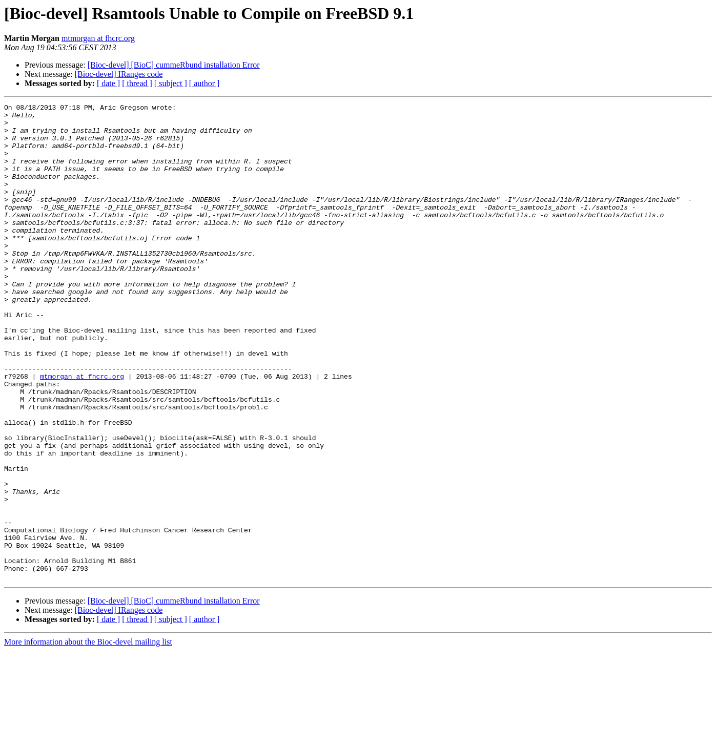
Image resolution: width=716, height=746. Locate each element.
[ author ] (204, 83)
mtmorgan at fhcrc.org (98, 38)
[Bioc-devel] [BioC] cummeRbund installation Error (174, 64)
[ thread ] (137, 83)
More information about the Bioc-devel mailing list (88, 737)
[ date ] (108, 83)
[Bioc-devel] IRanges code (118, 74)
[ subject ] (170, 83)
